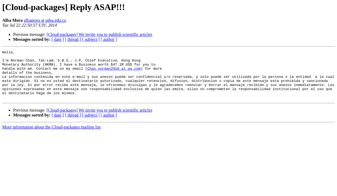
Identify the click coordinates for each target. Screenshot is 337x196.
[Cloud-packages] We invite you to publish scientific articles (99, 34)
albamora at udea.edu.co (45, 20)
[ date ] (58, 39)
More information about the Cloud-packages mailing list (51, 136)
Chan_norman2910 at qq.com (114, 72)
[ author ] (109, 39)
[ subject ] (91, 39)
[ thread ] (73, 39)
